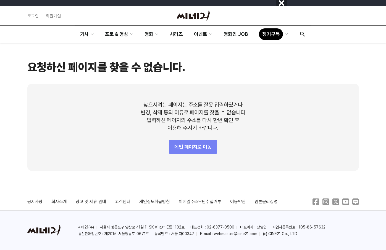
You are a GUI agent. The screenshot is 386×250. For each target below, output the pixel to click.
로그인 (33, 16)
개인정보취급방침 (154, 201)
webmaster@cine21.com (235, 234)
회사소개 (59, 201)
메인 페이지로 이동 (193, 147)
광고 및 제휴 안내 (91, 201)
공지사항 (35, 201)
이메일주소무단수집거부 (200, 201)
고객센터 (122, 201)
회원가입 (53, 16)
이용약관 (238, 201)
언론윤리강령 (266, 201)
